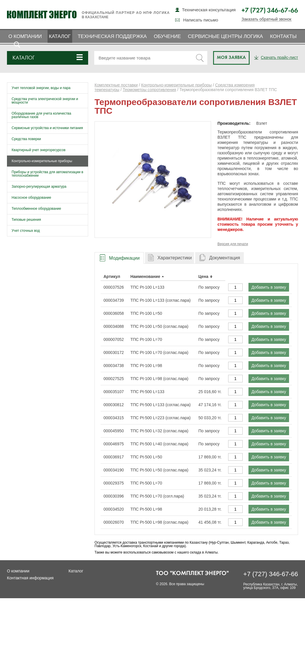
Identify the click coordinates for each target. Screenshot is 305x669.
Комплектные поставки (116, 85)
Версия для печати (232, 244)
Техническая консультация (209, 10)
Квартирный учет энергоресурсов (39, 150)
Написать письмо (200, 19)
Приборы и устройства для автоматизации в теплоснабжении (47, 174)
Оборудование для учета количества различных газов (41, 115)
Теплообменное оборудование (36, 209)
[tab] (119, 257)
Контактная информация (30, 578)
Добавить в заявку (268, 287)
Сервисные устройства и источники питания (47, 128)
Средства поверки (26, 139)
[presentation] (119, 258)
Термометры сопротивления (149, 89)
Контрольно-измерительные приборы (42, 161)
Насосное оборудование (31, 198)
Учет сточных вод (26, 231)
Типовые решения (26, 220)
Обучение (167, 36)
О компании (25, 36)
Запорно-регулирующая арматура (39, 187)
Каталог (60, 36)
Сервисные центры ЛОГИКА (225, 36)
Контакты (283, 36)
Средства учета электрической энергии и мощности (45, 100)
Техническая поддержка (112, 36)
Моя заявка (231, 57)
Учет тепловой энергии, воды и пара (41, 88)
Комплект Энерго (42, 14)
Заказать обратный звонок (266, 19)
